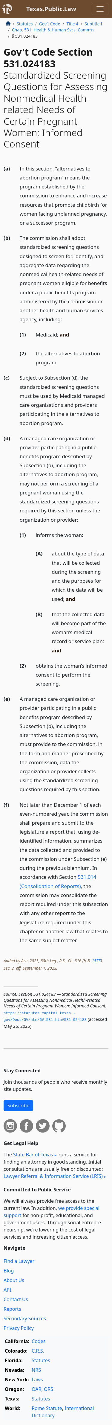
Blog (9, 1270)
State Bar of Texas (33, 1154)
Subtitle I (93, 24)
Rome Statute (47, 1408)
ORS (48, 1389)
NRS (36, 1370)
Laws (37, 1379)
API (7, 1290)
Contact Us (16, 1299)
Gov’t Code (49, 24)
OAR (36, 1389)
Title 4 (73, 24)
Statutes (25, 24)
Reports (12, 1309)
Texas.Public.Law (51, 9)
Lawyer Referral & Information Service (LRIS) (53, 1176)
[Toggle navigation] (100, 9)
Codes (38, 1341)
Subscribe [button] (18, 1105)
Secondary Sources (25, 1318)
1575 (96, 960)
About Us (14, 1280)
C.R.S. (38, 1351)
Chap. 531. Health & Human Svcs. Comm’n (53, 30)
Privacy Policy (19, 1328)
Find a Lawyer (19, 1261)
